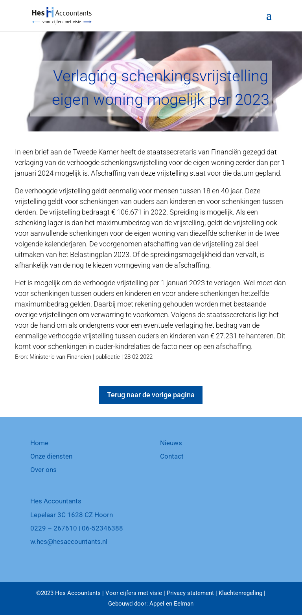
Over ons (43, 470)
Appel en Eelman (171, 603)
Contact (172, 456)
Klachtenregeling (240, 593)
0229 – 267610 (53, 528)
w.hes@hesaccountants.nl (68, 541)
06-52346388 (102, 528)
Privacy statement (190, 593)
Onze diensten (51, 456)
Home (39, 443)
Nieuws (171, 443)
